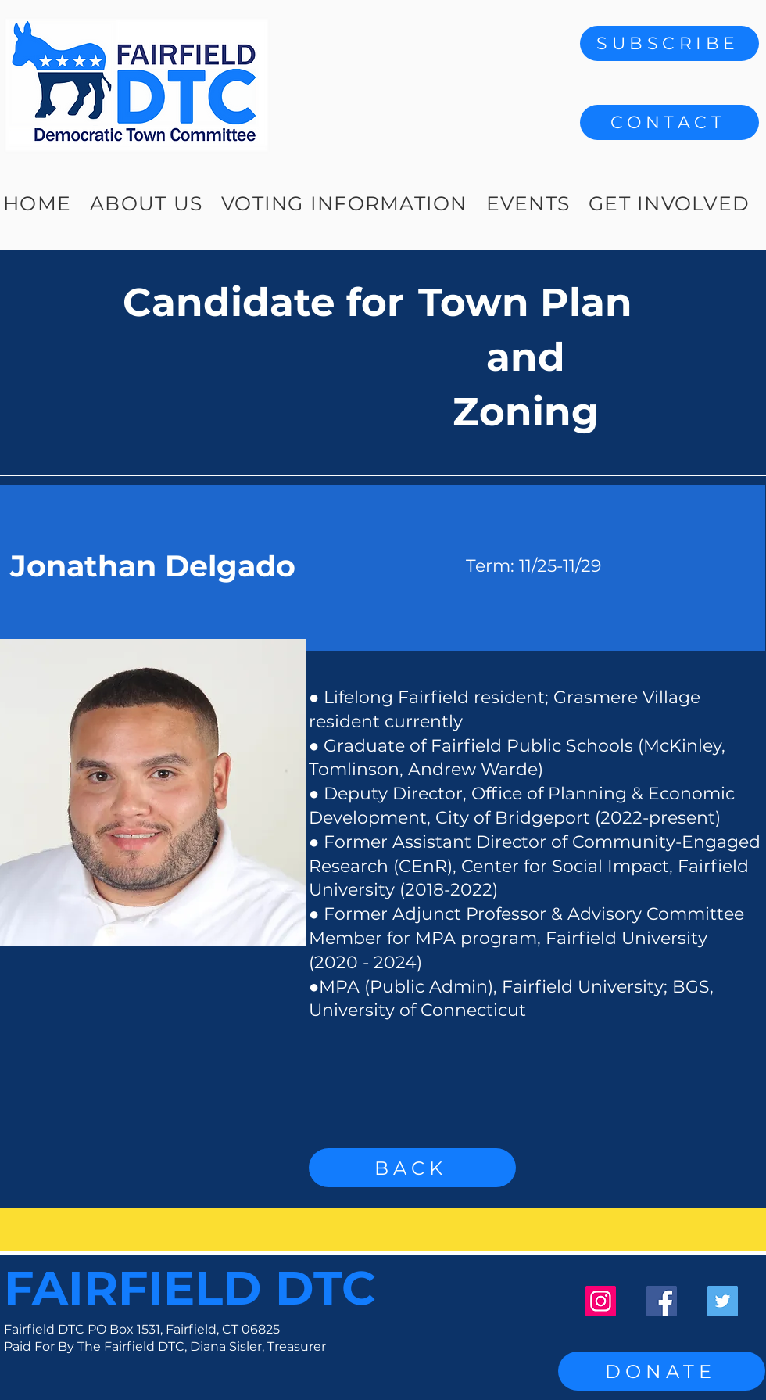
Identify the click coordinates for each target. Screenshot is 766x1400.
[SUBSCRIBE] (669, 43)
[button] (669, 122)
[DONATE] (661, 1371)
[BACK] (412, 1167)
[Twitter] (722, 1301)
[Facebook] (661, 1301)
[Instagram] (600, 1301)
